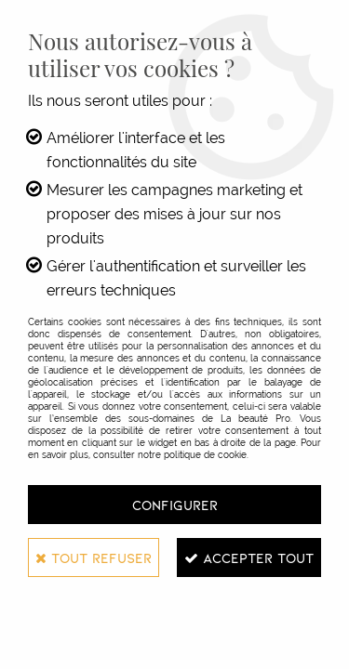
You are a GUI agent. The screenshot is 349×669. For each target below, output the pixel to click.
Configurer (175, 504)
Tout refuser (93, 557)
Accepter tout (249, 557)
